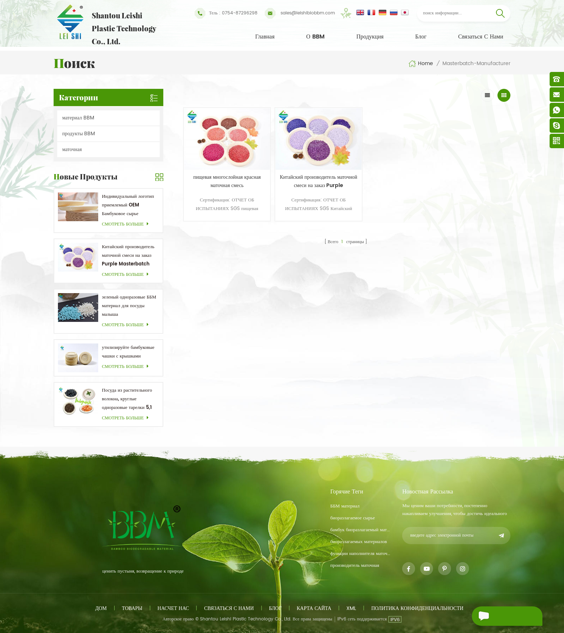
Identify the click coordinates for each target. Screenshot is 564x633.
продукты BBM (78, 133)
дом (101, 608)
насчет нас (173, 608)
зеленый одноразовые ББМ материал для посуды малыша (129, 305)
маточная (72, 149)
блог (275, 608)
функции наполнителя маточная (360, 553)
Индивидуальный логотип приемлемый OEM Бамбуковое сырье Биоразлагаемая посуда (128, 205)
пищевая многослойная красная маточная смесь (222, 175)
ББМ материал (344, 506)
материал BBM (78, 118)
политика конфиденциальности (417, 608)
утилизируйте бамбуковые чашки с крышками (128, 352)
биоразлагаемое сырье (352, 518)
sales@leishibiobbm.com (300, 13)
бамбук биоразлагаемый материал (360, 530)
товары (132, 608)
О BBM (315, 36)
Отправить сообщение (505, 616)
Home (420, 64)
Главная (265, 36)
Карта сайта (314, 608)
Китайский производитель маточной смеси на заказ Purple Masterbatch (128, 255)
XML (351, 608)
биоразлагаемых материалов (358, 542)
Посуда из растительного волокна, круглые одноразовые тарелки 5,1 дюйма (127, 399)
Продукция (370, 36)
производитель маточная (354, 565)
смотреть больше (127, 224)
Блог (421, 36)
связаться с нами (480, 36)
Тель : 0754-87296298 (226, 13)
